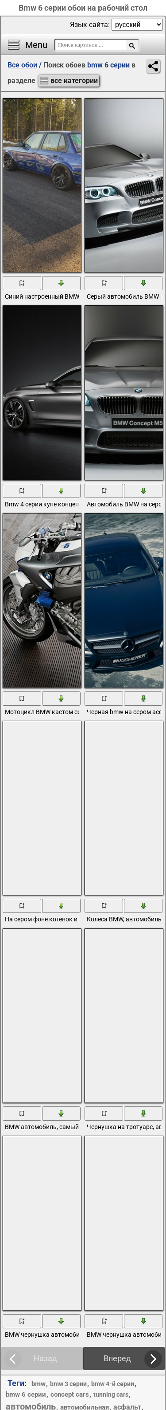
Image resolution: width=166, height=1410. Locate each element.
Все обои (22, 65)
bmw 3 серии (68, 1383)
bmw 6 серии (26, 1394)
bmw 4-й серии (112, 1383)
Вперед (117, 1358)
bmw (38, 1384)
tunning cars (110, 1394)
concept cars (69, 1394)
